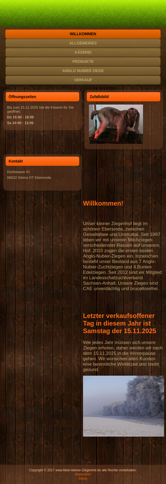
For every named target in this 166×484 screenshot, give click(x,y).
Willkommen (83, 34)
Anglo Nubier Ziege (83, 71)
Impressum (83, 474)
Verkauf (83, 80)
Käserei (83, 52)
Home (83, 478)
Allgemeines (83, 43)
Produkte (83, 61)
